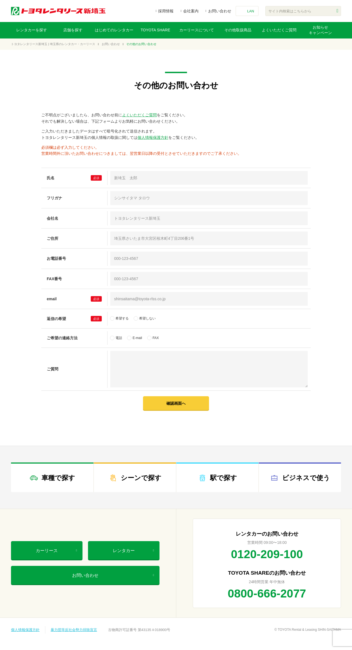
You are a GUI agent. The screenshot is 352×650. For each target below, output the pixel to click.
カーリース (56, 550)
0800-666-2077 (267, 593)
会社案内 (191, 11)
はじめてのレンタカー (114, 30)
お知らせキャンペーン (320, 30)
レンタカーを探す (31, 30)
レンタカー (133, 550)
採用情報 (166, 11)
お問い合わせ (219, 11)
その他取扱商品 (237, 30)
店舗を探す (72, 30)
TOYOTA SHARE (155, 30)
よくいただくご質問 (279, 30)
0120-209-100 (267, 554)
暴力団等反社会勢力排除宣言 (74, 630)
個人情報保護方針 (153, 137)
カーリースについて (196, 30)
